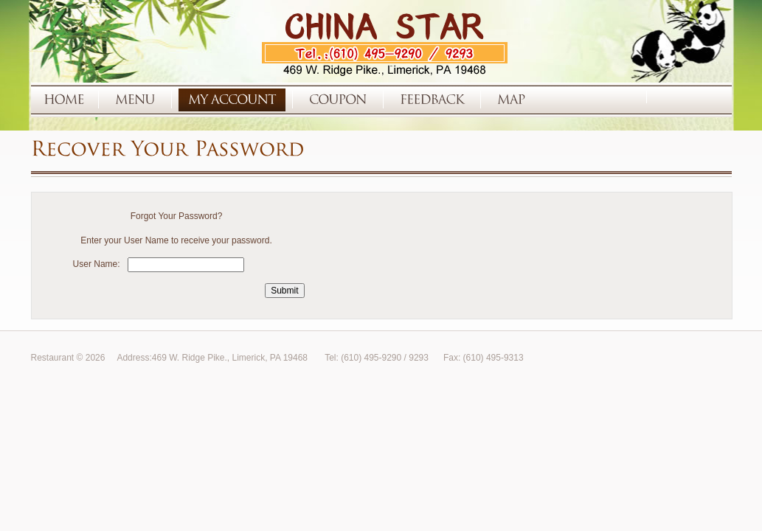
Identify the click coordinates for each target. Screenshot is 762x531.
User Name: (96, 264)
